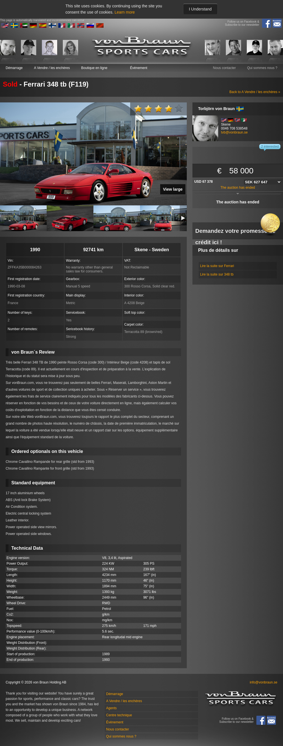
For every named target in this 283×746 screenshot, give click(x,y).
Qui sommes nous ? (262, 68)
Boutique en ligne (94, 68)
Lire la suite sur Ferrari (217, 266)
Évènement (138, 68)
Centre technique (119, 715)
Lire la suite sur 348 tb (216, 274)
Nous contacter (224, 68)
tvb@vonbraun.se (234, 132)
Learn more (125, 12)
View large (173, 189)
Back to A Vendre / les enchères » (255, 92)
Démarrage (14, 68)
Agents (111, 708)
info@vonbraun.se (263, 682)
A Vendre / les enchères (52, 68)
